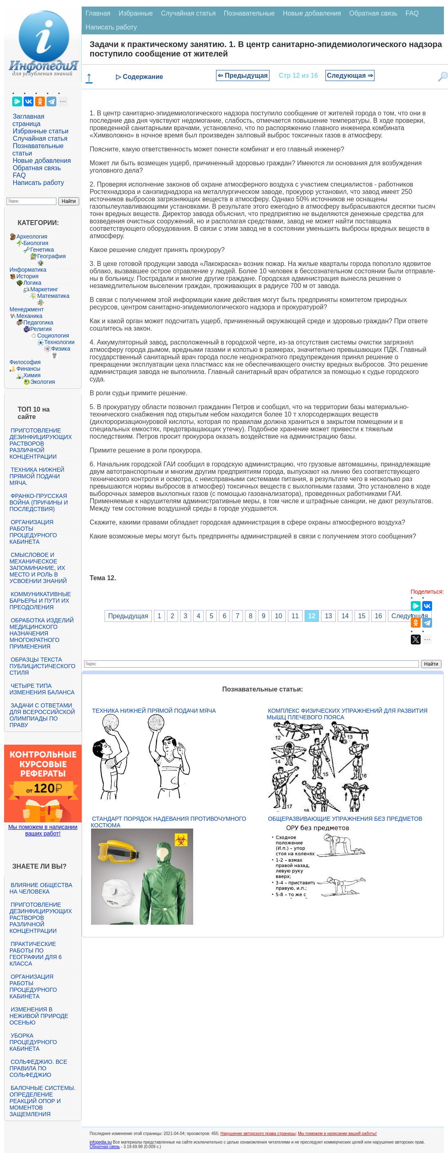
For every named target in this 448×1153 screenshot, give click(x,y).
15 (362, 616)
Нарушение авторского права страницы (258, 1133)
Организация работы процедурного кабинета (33, 532)
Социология (53, 335)
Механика (29, 316)
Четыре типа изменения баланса (41, 689)
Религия (41, 329)
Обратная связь (37, 167)
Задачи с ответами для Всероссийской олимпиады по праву (42, 715)
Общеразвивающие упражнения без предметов (345, 818)
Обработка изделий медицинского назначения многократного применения (41, 633)
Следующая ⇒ (350, 75)
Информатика (27, 269)
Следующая (410, 616)
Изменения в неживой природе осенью (38, 1016)
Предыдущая (128, 616)
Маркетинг (44, 289)
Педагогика (38, 322)
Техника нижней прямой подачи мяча (154, 710)
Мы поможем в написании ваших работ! (42, 830)
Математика (53, 296)
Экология (42, 381)
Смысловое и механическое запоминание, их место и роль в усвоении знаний (38, 568)
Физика (60, 348)
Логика (32, 282)
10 (278, 616)
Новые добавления (42, 160)
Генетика (42, 249)
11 (295, 616)
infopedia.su (101, 1142)
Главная (98, 13)
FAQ (19, 175)
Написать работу (38, 182)
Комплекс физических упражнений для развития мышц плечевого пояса (347, 714)
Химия (31, 375)
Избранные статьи (40, 131)
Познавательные (249, 13)
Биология (35, 243)
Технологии (59, 342)
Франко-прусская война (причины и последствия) (38, 502)
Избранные (135, 13)
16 (378, 616)
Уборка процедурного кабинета (33, 1042)
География (51, 256)
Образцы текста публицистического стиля (42, 666)
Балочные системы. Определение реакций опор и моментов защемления (42, 1101)
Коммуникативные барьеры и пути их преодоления (40, 600)
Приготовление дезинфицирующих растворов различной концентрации (40, 443)
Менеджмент (26, 309)
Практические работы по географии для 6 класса (35, 954)
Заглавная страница (28, 120)
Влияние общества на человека (40, 888)
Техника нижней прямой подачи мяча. (36, 476)
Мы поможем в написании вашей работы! (337, 1133)
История (27, 276)
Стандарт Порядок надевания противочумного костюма (168, 822)
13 (328, 616)
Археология (31, 236)
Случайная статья (40, 138)
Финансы (28, 368)
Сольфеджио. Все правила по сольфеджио (38, 1068)
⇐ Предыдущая (243, 75)
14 (345, 616)
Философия (24, 362)
